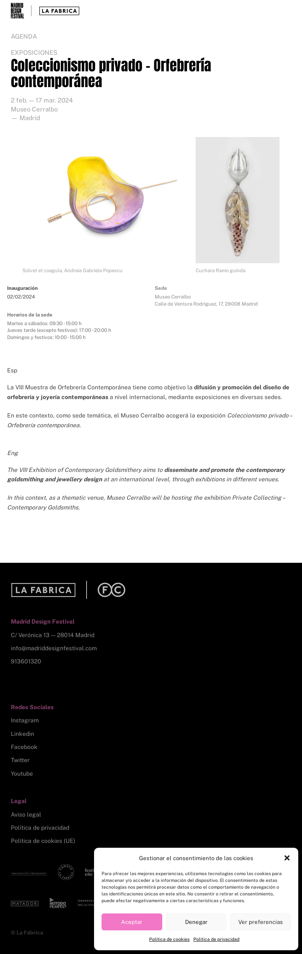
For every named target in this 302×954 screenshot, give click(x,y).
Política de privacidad (216, 939)
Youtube (22, 773)
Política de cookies (169, 939)
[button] (287, 858)
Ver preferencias (260, 922)
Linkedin (22, 733)
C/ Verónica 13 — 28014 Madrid (52, 635)
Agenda (24, 36)
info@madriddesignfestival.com (54, 648)
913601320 (26, 661)
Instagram (25, 720)
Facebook (24, 747)
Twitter (20, 760)
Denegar (196, 922)
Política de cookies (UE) (43, 840)
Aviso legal (26, 814)
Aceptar (131, 922)
